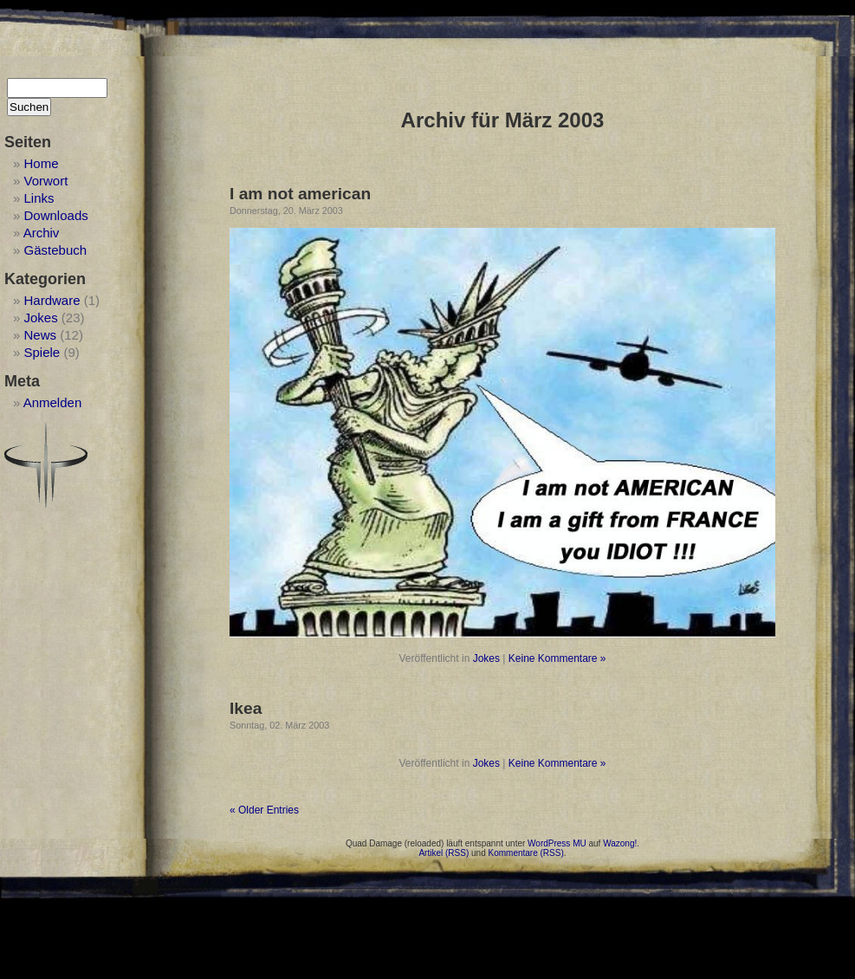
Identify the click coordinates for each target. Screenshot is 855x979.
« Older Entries (264, 810)
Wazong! (620, 843)
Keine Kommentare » (557, 658)
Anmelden (52, 402)
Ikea (246, 708)
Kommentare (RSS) (526, 853)
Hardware (52, 300)
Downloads (56, 215)
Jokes (41, 317)
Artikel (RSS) (443, 853)
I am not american (300, 194)
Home (41, 163)
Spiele (42, 352)
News (40, 334)
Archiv (41, 232)
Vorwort (46, 180)
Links (39, 198)
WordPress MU (557, 843)
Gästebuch (55, 250)
